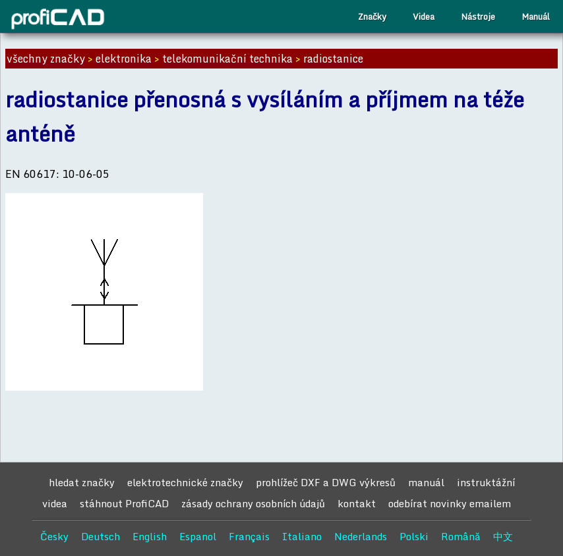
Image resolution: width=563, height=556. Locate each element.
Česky (54, 536)
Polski (414, 536)
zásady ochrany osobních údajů (253, 503)
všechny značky (46, 58)
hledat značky (82, 482)
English (150, 536)
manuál (426, 482)
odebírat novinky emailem (449, 503)
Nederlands (360, 536)
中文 (503, 536)
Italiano (302, 536)
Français (249, 536)
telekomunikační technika (227, 58)
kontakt (357, 503)
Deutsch (100, 536)
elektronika (124, 58)
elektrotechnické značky (185, 482)
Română (461, 536)
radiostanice (333, 58)
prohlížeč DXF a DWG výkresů (326, 482)
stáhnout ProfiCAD (124, 503)
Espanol (197, 536)
